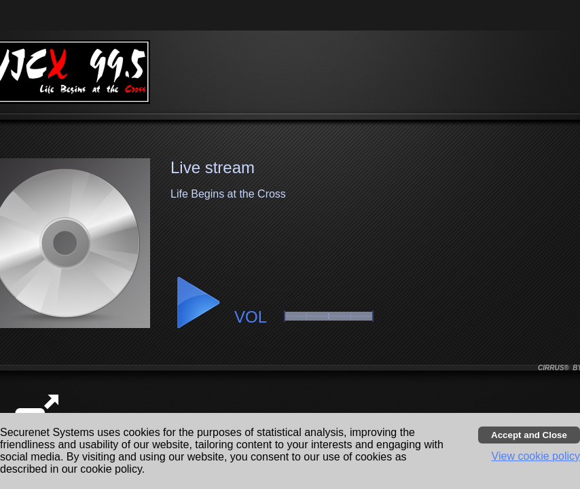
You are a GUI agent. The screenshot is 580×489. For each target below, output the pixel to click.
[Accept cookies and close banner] (529, 435)
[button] (197, 303)
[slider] (329, 316)
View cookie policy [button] (536, 456)
